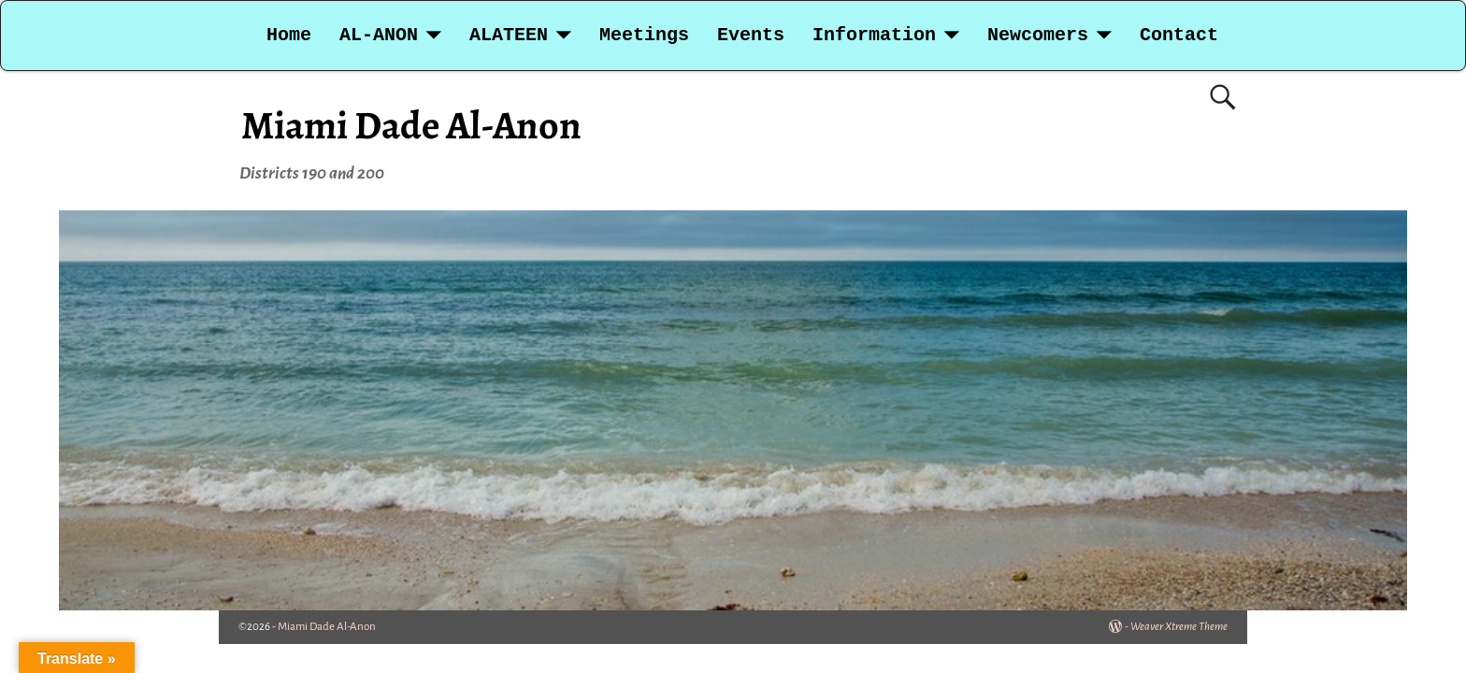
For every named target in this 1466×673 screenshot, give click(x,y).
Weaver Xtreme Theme (1179, 627)
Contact (1179, 35)
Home (288, 35)
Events (750, 35)
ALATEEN (508, 35)
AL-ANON (378, 35)
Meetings (644, 35)
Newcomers (1037, 35)
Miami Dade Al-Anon (411, 124)
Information (874, 35)
